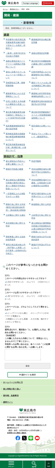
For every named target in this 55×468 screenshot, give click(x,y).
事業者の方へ (14, 9)
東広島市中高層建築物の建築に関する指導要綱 (41, 64)
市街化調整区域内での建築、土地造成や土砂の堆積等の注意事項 (41, 183)
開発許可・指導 (13, 156)
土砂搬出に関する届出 (15, 215)
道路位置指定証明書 (40, 53)
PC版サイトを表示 (27, 377)
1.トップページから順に (16, 313)
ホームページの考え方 (13, 384)
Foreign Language (30, 3)
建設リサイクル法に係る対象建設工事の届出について (41, 86)
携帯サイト (8, 404)
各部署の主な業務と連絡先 (16, 435)
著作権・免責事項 (11, 398)
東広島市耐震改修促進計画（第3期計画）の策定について (16, 147)
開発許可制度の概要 (14, 169)
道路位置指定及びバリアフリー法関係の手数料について (15, 64)
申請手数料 (36, 161)
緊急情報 (48, 3)
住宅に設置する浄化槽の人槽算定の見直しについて (15, 104)
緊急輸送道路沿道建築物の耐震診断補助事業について (15, 137)
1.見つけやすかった (14, 296)
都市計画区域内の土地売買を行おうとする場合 (41, 196)
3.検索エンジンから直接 (16, 319)
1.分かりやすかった (14, 282)
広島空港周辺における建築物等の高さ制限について (41, 75)
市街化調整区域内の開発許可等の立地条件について (41, 172)
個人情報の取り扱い (12, 391)
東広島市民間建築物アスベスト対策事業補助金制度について (41, 115)
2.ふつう (30, 282)
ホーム (5, 9)
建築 (6, 34)
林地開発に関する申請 (41, 204)
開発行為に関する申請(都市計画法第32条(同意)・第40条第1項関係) (16, 207)
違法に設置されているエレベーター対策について (15, 75)
